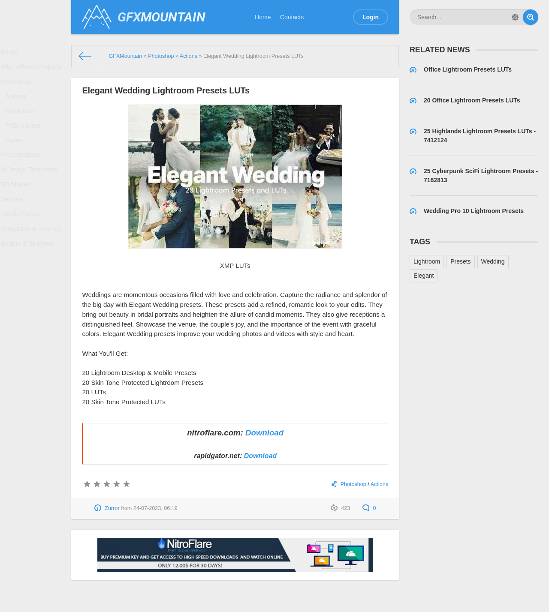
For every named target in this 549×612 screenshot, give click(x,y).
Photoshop (18, 88)
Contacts (292, 17)
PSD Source (25, 140)
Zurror (112, 508)
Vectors (14, 227)
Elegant (423, 275)
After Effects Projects (32, 71)
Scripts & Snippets (28, 279)
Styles (17, 156)
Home (263, 17)
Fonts (11, 53)
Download (264, 432)
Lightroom (426, 261)
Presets (460, 261)
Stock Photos (22, 244)
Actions (18, 105)
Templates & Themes (32, 261)
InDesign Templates (30, 192)
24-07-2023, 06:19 (155, 508)
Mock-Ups (22, 123)
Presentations (22, 174)
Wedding (493, 261)
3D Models (18, 209)
